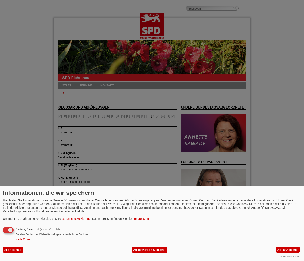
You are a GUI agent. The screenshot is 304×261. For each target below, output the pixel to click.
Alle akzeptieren (288, 249)
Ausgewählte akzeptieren (149, 249)
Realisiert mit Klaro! (289, 256)
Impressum (141, 218)
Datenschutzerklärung (76, 218)
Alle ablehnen (13, 249)
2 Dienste (23, 238)
